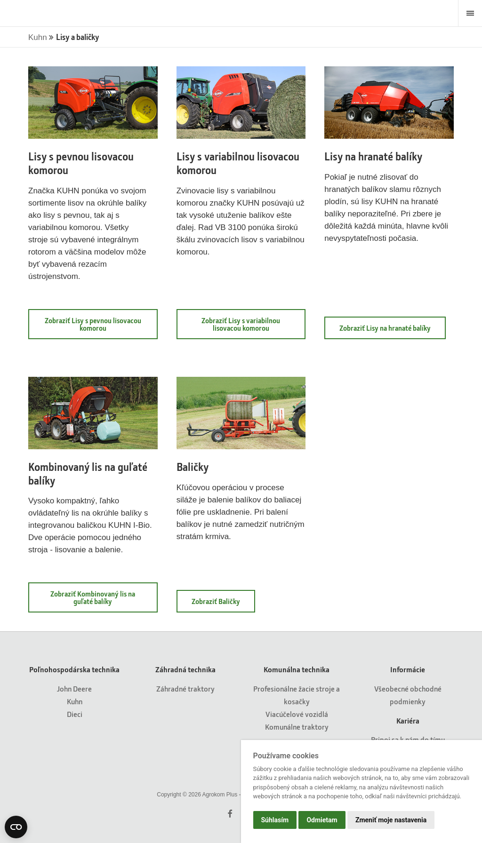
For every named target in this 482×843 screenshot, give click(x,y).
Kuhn (38, 37)
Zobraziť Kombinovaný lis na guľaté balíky (92, 597)
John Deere (74, 688)
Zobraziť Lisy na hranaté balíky (385, 328)
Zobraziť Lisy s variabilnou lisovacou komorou (240, 324)
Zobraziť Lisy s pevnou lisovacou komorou (93, 324)
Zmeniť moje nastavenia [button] (390, 820)
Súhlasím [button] (275, 820)
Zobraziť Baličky (216, 601)
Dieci (74, 714)
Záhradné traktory (185, 688)
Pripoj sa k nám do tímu (408, 739)
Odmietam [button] (321, 820)
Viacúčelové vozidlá (296, 714)
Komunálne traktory (297, 727)
